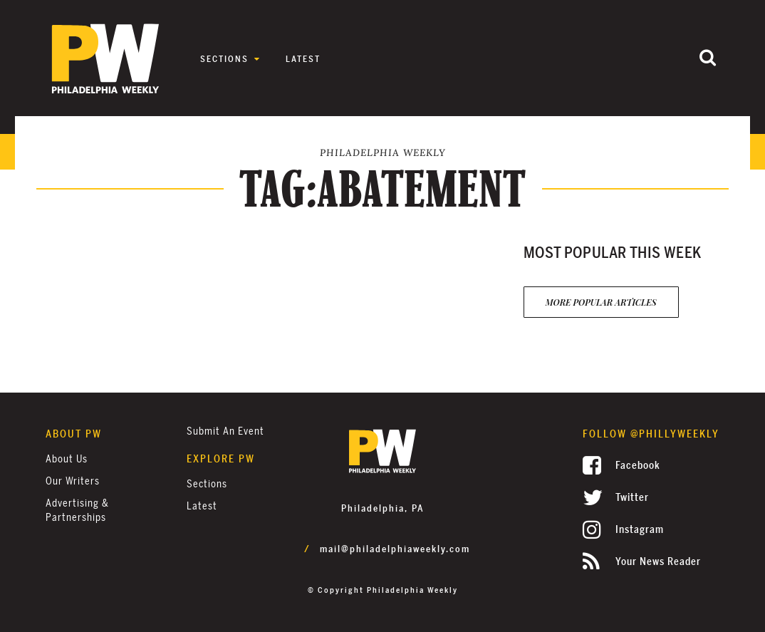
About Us (67, 459)
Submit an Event (225, 431)
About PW (74, 434)
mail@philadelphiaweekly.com (395, 549)
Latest (303, 59)
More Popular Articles (601, 302)
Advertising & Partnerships (77, 510)
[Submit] (708, 59)
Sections (224, 59)
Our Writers (73, 481)
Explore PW (221, 459)
